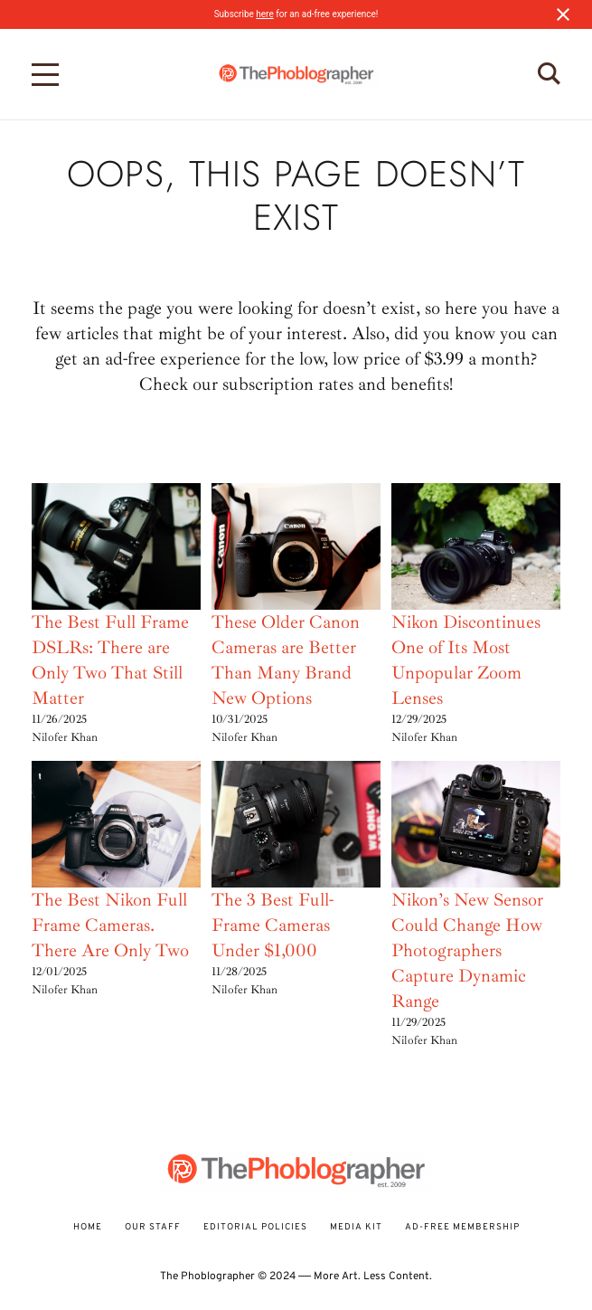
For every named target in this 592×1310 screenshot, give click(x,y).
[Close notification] (563, 14)
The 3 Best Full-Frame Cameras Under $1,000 (272, 925)
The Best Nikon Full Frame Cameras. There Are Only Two (110, 925)
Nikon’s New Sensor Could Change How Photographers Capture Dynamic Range (467, 950)
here (264, 14)
